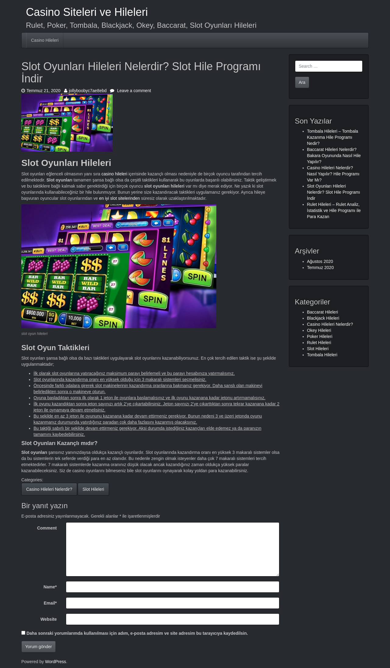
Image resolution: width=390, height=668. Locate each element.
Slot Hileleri (93, 489)
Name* (50, 586)
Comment (47, 528)
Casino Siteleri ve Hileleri (87, 12)
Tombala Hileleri (322, 354)
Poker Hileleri (319, 336)
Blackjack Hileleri (323, 318)
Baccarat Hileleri (322, 312)
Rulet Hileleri (319, 342)
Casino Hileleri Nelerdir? (49, 489)
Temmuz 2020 (320, 267)
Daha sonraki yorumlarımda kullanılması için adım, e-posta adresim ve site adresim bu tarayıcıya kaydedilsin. (137, 633)
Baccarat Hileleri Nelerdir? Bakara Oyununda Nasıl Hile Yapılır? (334, 155)
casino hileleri (114, 173)
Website (49, 619)
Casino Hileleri (44, 40)
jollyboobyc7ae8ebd (85, 90)
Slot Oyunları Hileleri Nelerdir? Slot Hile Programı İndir (333, 192)
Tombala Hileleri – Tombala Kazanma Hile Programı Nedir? (332, 137)
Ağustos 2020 (320, 261)
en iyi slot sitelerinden (119, 198)
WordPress (55, 661)
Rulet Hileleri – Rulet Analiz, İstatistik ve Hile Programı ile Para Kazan (334, 210)
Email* (50, 603)
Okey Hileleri (319, 330)
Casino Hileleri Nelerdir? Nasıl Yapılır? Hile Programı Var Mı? (333, 173)
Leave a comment (130, 90)
